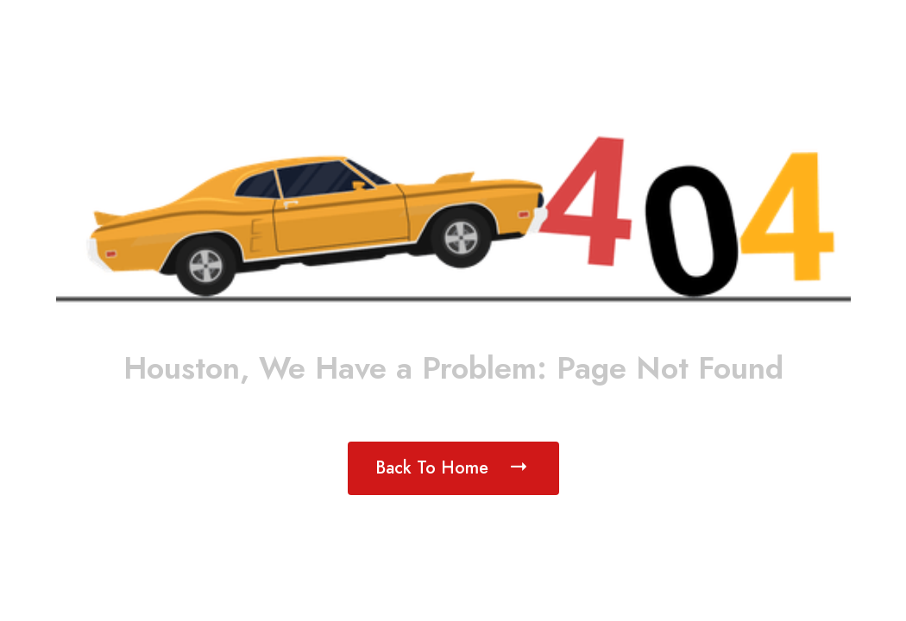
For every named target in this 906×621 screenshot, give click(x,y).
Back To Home (453, 466)
